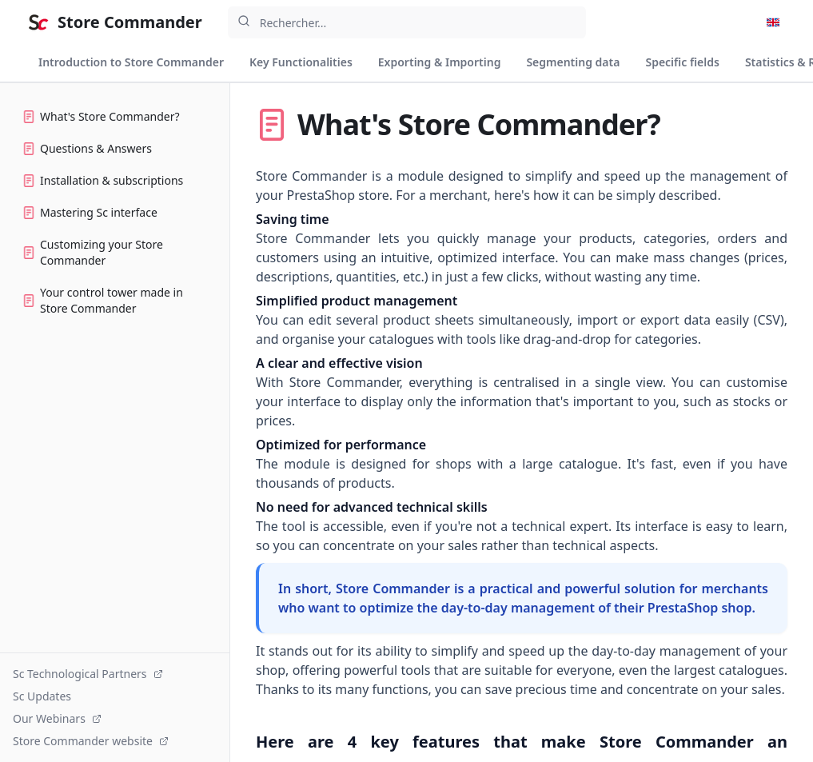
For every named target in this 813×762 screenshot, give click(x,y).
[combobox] (407, 22)
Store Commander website (91, 740)
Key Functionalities (301, 62)
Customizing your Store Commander (92, 252)
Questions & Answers (87, 148)
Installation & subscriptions (102, 180)
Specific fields (682, 62)
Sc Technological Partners (88, 673)
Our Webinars (57, 718)
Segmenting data (573, 62)
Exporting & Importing (439, 62)
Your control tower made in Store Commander (102, 300)
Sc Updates (42, 696)
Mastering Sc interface (89, 212)
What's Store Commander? (101, 116)
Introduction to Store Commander (131, 62)
